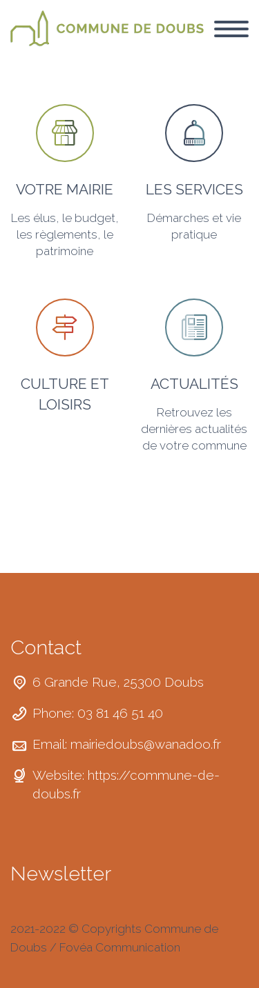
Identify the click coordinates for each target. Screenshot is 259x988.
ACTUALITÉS (194, 383)
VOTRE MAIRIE (64, 189)
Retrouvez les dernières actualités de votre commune (194, 428)
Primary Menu (231, 29)
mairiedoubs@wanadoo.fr (145, 744)
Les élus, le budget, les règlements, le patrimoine (65, 234)
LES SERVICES (194, 189)
